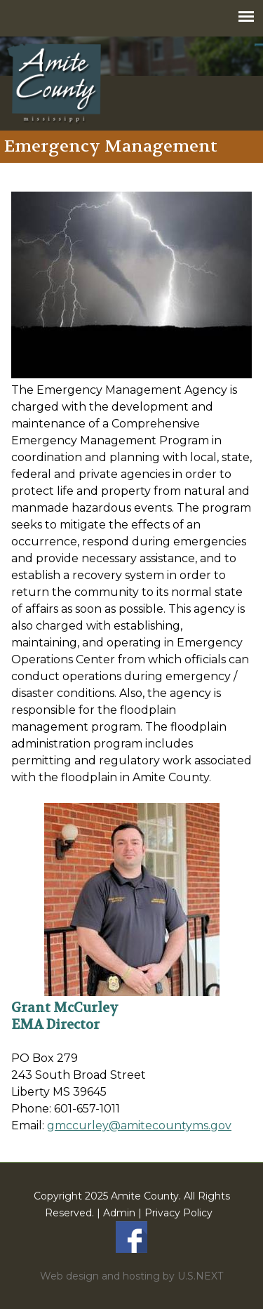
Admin (119, 1213)
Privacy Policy (178, 1213)
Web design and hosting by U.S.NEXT (131, 1276)
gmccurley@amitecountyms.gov (139, 1125)
